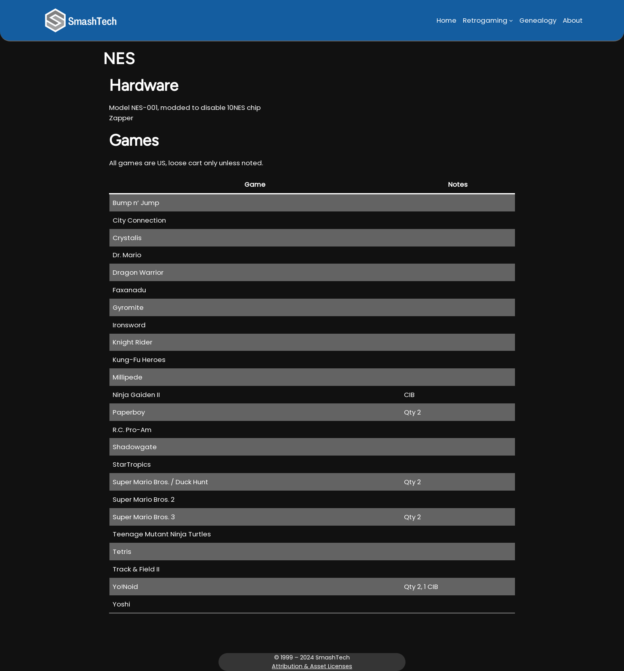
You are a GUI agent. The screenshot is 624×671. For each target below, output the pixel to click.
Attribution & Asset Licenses (312, 666)
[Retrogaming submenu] (511, 20)
